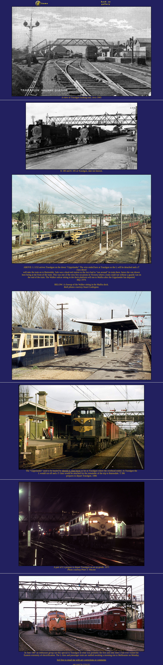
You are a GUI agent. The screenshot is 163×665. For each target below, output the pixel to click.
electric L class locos (71, 471)
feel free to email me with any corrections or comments (81, 660)
